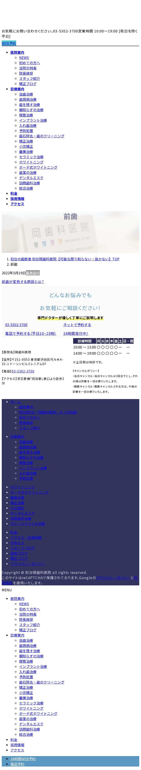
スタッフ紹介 (29, 78)
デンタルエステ (31, 177)
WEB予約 (9, 43)
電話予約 (17, 764)
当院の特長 (28, 68)
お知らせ (17, 542)
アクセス (17, 750)
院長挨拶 (26, 73)
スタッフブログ (22, 548)
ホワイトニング (31, 162)
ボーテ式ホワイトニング (38, 167)
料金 (13, 532)
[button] (30, 329)
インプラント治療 (33, 120)
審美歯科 (33, 272)
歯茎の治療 (28, 172)
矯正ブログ (28, 83)
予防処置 (26, 130)
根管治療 (26, 115)
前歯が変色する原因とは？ (23, 281)
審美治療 (26, 151)
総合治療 (26, 188)
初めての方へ (29, 62)
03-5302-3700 (23, 371)
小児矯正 (26, 146)
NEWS (24, 57)
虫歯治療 (26, 94)
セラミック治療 (31, 156)
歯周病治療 (28, 99)
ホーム (15, 401)
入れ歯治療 (28, 125)
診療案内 (17, 436)
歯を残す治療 (29, 104)
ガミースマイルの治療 (27, 523)
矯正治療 (26, 141)
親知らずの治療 (31, 109)
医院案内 (26, 406)
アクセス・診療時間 (26, 537)
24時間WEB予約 (23, 758)
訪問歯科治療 (29, 182)
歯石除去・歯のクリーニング (41, 135)
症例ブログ (19, 553)
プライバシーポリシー (27, 563)
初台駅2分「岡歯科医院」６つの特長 (48, 412)
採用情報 (17, 744)
